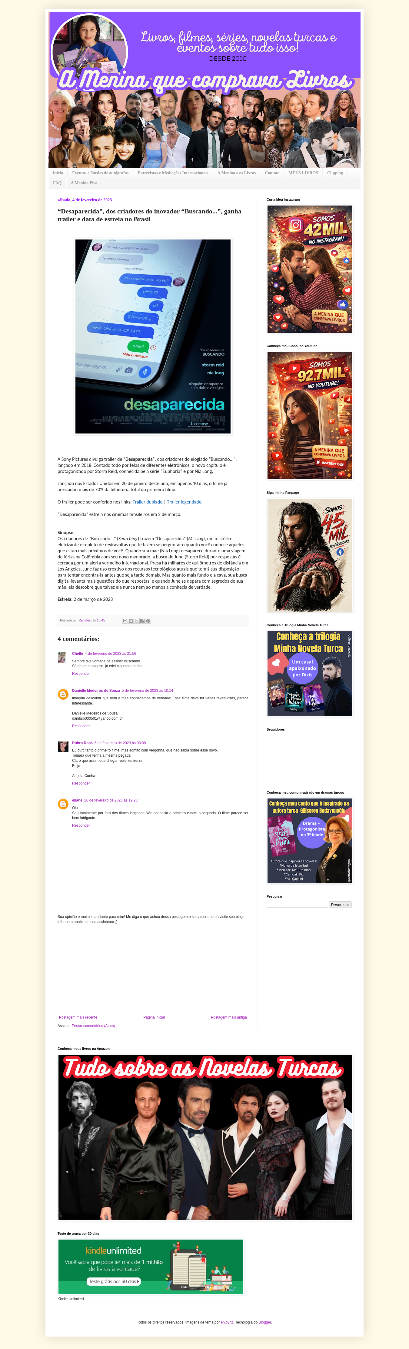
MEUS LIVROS (303, 173)
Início (58, 173)
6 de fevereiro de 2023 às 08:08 (120, 743)
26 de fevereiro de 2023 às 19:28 (111, 800)
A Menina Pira (84, 183)
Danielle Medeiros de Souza (96, 690)
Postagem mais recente (78, 1017)
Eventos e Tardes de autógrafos (100, 173)
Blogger (265, 1322)
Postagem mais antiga (229, 1017)
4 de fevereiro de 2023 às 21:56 (110, 653)
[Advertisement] (153, 970)
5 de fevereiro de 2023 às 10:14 (147, 690)
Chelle (77, 653)
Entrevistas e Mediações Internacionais (173, 173)
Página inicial (154, 1017)
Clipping (335, 173)
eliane (77, 800)
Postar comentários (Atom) (93, 1026)
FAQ (57, 183)
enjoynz (227, 1322)
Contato (272, 173)
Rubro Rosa (82, 743)
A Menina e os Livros (237, 173)
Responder (81, 673)
